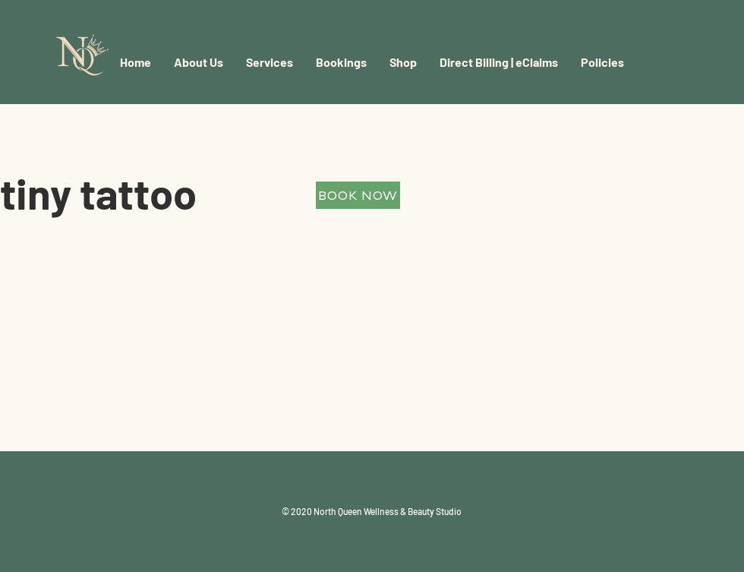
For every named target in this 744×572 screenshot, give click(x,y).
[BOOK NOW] (358, 195)
